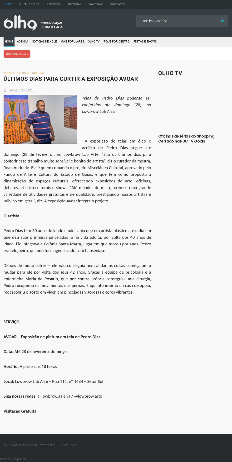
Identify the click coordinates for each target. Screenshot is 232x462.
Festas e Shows (145, 41)
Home (9, 41)
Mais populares (72, 41)
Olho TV (94, 41)
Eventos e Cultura (30, 73)
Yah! (24, 459)
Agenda (22, 41)
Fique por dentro (117, 41)
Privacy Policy (68, 445)
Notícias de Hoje (44, 41)
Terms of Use (46, 445)
